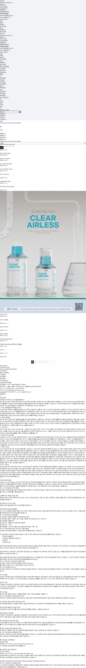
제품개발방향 (4, 13)
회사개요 (3, 70)
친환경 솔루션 (4, 11)
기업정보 (3, 68)
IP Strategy (3, 26)
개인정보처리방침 (5, 382)
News (1, 28)
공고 (1, 89)
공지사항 (3, 32)
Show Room (3, 6)
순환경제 (3, 9)
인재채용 (3, 78)
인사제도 (3, 82)
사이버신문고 (4, 97)
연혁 (1, 74)
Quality (2, 24)
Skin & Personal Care (6, 2)
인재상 (2, 80)
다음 (49, 362)
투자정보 (3, 88)
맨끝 (53, 362)
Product (2, 1)
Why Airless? (4, 19)
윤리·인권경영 (4, 66)
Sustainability (4, 8)
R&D (1, 22)
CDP (1, 21)
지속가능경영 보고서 (6, 15)
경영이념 (3, 72)
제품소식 (3, 30)
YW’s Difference (5, 17)
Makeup (2, 4)
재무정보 (3, 95)
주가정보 (3, 93)
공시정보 (3, 91)
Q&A (1, 86)
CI (0, 76)
